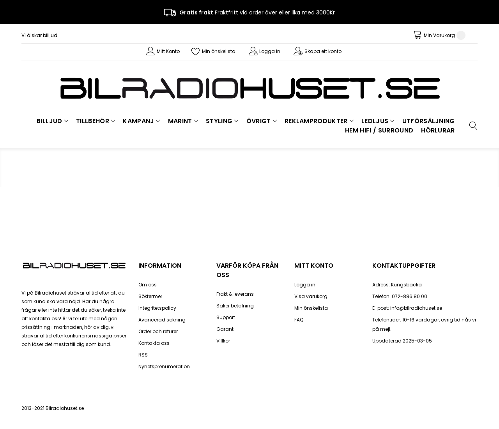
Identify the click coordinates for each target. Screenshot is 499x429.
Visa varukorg (310, 296)
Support (225, 317)
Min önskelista (218, 51)
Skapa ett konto (323, 51)
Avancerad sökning (162, 319)
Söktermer (150, 296)
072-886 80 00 (409, 296)
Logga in (269, 51)
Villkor (223, 340)
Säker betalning (235, 305)
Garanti (225, 329)
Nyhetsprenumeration (164, 366)
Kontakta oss (154, 343)
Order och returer (158, 331)
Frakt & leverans (235, 294)
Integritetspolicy (157, 308)
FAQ (298, 319)
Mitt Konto (168, 51)
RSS (143, 354)
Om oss (147, 284)
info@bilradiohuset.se (416, 308)
